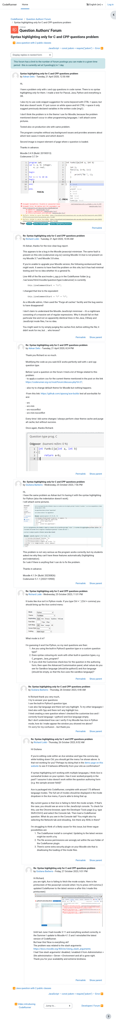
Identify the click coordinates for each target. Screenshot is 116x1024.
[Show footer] (108, 1016)
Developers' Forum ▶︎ (92, 1005)
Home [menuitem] (25, 4)
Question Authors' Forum (38, 19)
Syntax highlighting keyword (60, 224)
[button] (94, 4)
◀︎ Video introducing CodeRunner (25, 1006)
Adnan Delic (29, 76)
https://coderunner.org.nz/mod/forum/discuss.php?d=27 (54, 382)
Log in (111, 4)
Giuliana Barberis (34, 484)
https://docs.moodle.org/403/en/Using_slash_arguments (62, 949)
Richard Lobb (32, 239)
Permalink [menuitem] (97, 228)
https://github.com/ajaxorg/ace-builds (60, 393)
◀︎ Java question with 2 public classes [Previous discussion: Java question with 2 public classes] (32, 42)
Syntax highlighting (41, 224)
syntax (29, 224)
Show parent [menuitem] (96, 337)
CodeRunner (9, 4)
